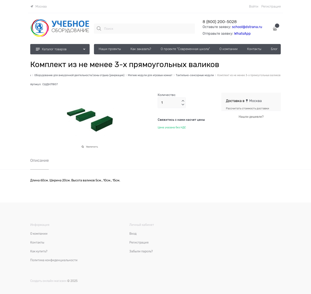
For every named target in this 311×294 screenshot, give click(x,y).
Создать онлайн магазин (48, 281)
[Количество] (172, 102)
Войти (253, 6)
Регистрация (271, 6)
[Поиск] (99, 28)
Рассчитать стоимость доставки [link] (247, 108)
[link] (38, 6)
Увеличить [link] (92, 146)
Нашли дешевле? (251, 116)
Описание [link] (39, 161)
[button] (183, 101)
